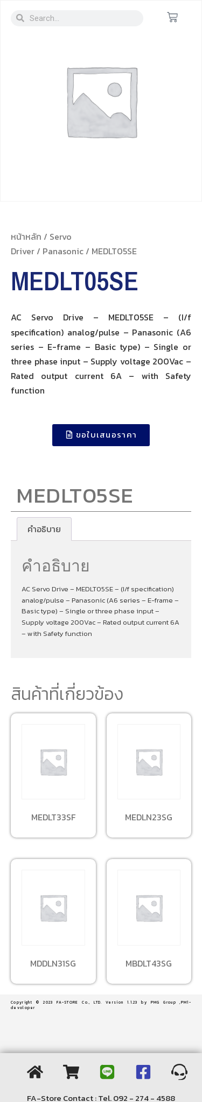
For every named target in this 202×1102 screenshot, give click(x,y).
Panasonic (63, 251)
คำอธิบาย (44, 529)
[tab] (44, 529)
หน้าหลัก (26, 236)
